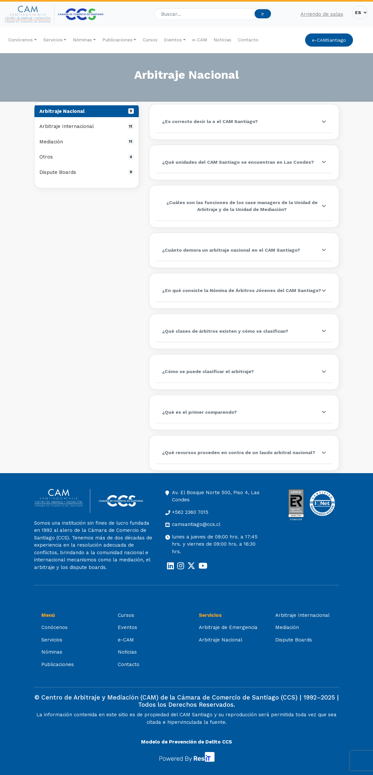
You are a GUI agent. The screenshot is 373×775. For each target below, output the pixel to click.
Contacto (248, 39)
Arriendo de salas (321, 14)
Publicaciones (117, 39)
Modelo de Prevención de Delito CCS (186, 742)
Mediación (86, 142)
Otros (86, 157)
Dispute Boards (86, 172)
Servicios (53, 39)
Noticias (222, 39)
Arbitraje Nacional (86, 111)
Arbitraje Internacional (86, 126)
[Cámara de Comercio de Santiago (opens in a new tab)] (81, 14)
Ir (262, 13)
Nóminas (82, 39)
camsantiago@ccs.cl (196, 524)
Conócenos (20, 39)
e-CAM (199, 39)
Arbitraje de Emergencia (228, 627)
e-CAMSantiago (329, 40)
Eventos (173, 39)
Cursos (150, 39)
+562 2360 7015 (190, 512)
